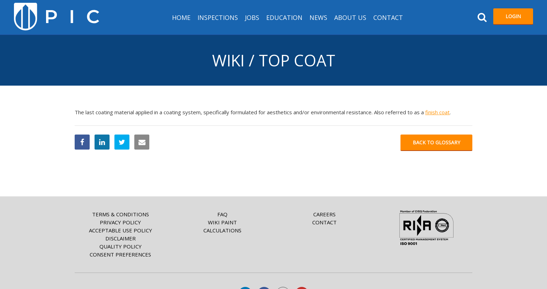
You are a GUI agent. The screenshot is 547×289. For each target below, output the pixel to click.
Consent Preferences (120, 254)
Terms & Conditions (120, 214)
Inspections (217, 17)
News (318, 17)
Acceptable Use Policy (120, 230)
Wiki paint (222, 222)
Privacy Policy (120, 222)
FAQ (222, 214)
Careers (324, 214)
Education (284, 17)
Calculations (222, 230)
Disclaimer (120, 238)
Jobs (252, 17)
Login (513, 16)
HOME (181, 17)
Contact (388, 17)
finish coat (437, 112)
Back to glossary (436, 142)
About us (350, 17)
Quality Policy (120, 246)
